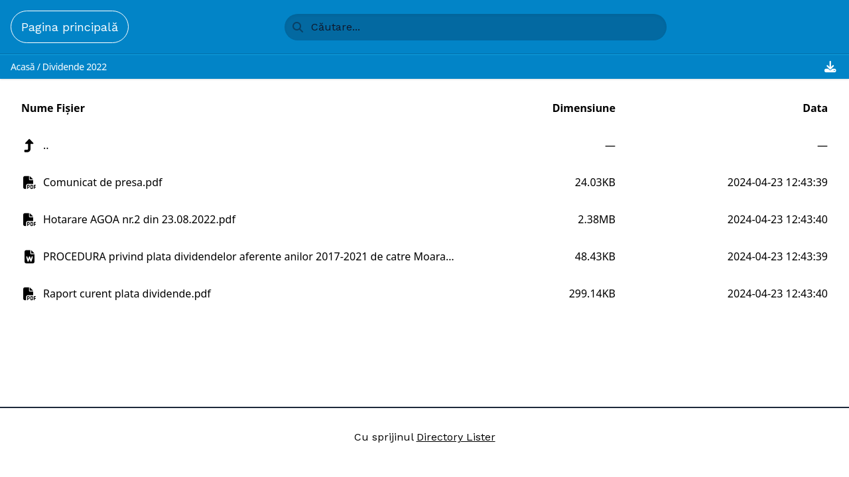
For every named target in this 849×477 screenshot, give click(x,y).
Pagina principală (69, 27)
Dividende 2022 (74, 66)
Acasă (22, 66)
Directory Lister (456, 437)
